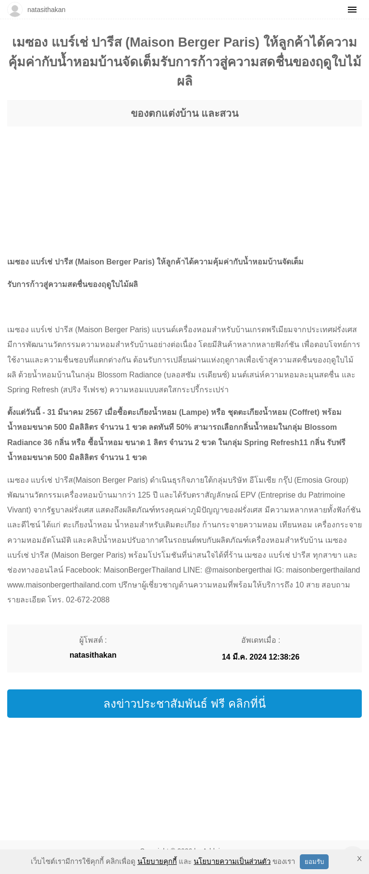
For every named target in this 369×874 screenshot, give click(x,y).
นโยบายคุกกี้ (157, 861)
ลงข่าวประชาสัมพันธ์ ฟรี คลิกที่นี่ (184, 703)
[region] (184, 181)
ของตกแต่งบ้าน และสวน (184, 113)
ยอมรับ (314, 861)
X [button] (359, 858)
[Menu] (352, 9)
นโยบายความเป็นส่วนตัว (232, 861)
